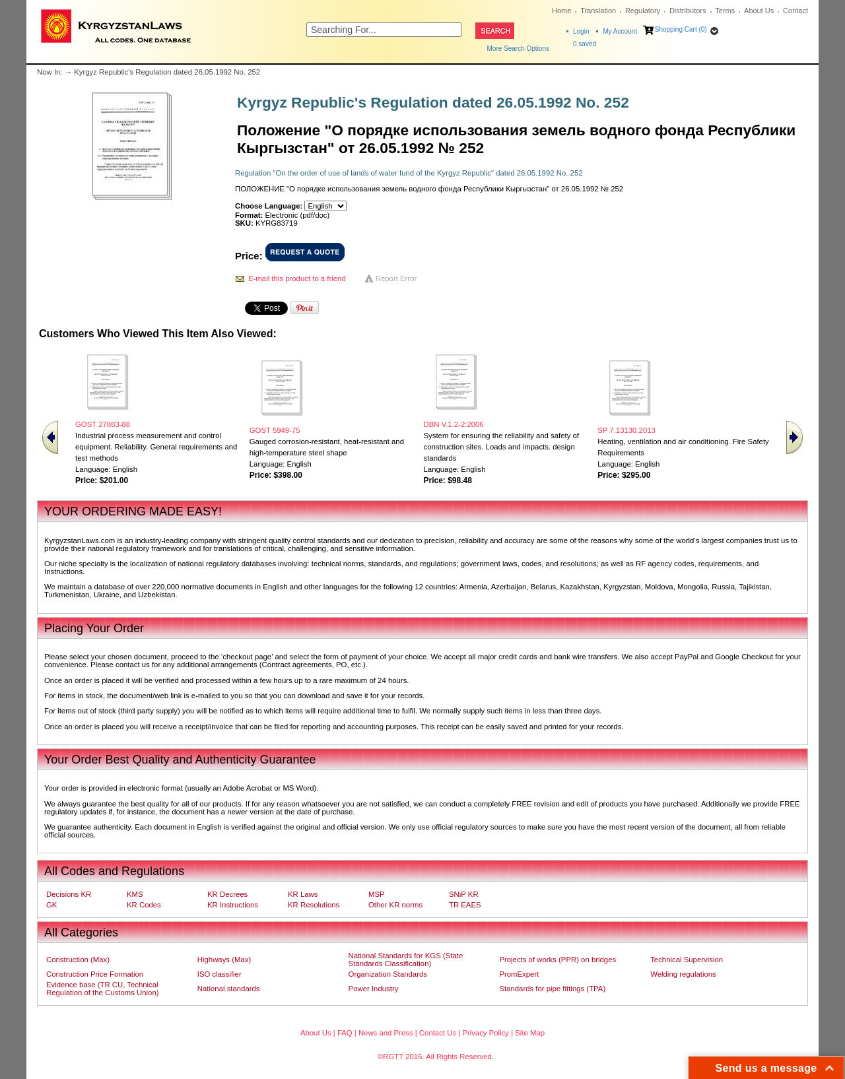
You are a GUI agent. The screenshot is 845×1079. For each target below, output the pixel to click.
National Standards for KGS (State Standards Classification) (406, 959)
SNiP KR (464, 894)
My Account (620, 31)
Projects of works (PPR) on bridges (557, 960)
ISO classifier (219, 974)
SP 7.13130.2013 (626, 430)
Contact (795, 11)
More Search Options (518, 48)
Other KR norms (395, 905)
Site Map (530, 1033)
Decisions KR (68, 894)
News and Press (385, 1033)
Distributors (687, 11)
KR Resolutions (313, 905)
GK (51, 905)
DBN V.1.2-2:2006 (454, 424)
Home (561, 11)
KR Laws (303, 894)
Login (581, 31)
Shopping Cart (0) (681, 29)
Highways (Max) (224, 960)
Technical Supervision (686, 960)
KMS (135, 894)
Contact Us (437, 1033)
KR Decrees (227, 894)
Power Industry (374, 989)
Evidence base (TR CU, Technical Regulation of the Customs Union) (102, 989)
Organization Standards (388, 974)
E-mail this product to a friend (297, 278)
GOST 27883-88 (102, 424)
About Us (759, 11)
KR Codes (144, 905)
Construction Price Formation (94, 974)
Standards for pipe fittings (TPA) (552, 989)
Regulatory (642, 11)
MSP (376, 894)
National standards (228, 989)
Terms (725, 11)
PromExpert (519, 974)
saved (584, 44)
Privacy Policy (485, 1033)
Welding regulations (683, 974)
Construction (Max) (78, 960)
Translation (598, 11)
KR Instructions (232, 905)
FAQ (345, 1033)
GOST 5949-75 (275, 430)
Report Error (396, 278)
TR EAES (465, 905)
